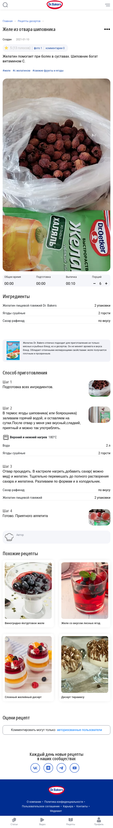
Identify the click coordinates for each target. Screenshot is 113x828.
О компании (34, 801)
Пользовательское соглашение (41, 806)
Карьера (68, 806)
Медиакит (56, 811)
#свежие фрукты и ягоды (48, 70)
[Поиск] (5, 4)
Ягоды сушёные (14, 313)
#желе (6, 70)
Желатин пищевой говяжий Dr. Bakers (29, 305)
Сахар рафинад (13, 321)
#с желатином (21, 70)
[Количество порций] (100, 284)
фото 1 (38, 48)
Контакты (82, 806)
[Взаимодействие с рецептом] (107, 29)
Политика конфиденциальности (64, 801)
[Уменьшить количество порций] (94, 283)
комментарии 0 (55, 48)
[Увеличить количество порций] (106, 283)
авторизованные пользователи (79, 730)
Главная (8, 21)
